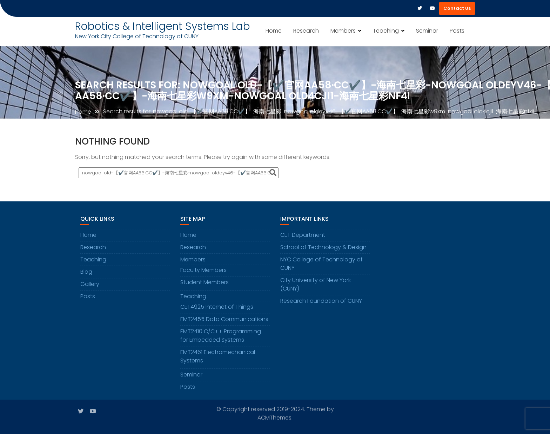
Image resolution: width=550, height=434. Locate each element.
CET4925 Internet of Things (216, 307)
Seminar (427, 31)
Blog (86, 272)
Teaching (386, 31)
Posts (457, 31)
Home (274, 31)
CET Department (302, 236)
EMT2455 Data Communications (224, 320)
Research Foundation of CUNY (321, 302)
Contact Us (457, 8)
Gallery (89, 285)
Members (343, 31)
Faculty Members (203, 271)
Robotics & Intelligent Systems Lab (162, 26)
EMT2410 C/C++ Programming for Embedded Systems (220, 336)
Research (306, 31)
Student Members (204, 283)
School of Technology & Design (323, 248)
